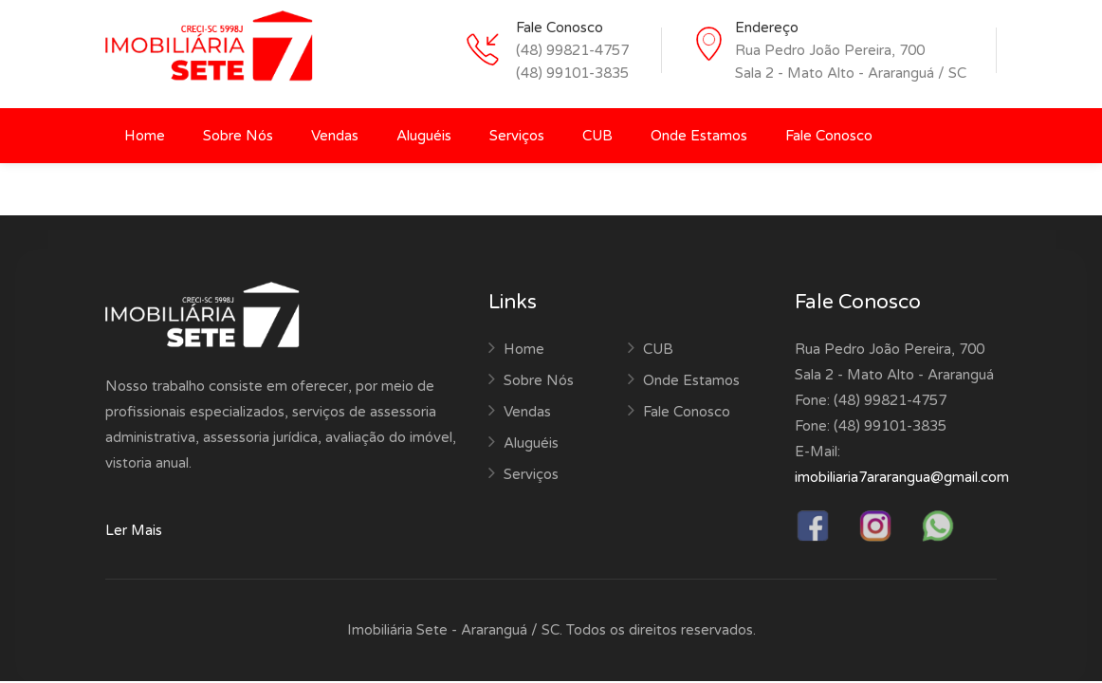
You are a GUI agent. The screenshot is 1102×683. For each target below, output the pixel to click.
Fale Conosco (828, 135)
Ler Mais (133, 530)
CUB (597, 135)
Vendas (334, 135)
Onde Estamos (699, 135)
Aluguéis (423, 135)
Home (144, 135)
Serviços (516, 135)
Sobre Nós (238, 135)
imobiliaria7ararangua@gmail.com (902, 477)
